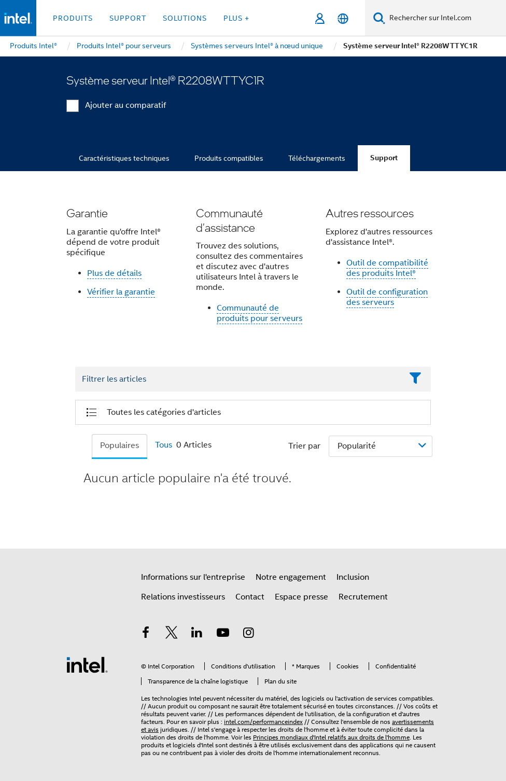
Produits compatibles (228, 158)
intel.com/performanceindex (263, 722)
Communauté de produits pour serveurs (259, 313)
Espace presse (301, 597)
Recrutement (363, 597)
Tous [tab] (163, 445)
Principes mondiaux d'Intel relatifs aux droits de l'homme (331, 737)
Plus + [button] (236, 18)
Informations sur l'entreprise (193, 577)
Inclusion (352, 577)
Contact (249, 597)
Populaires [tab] (119, 445)
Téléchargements (316, 158)
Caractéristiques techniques (124, 158)
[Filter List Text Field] (238, 379)
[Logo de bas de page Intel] (87, 664)
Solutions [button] (185, 18)
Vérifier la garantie (121, 292)
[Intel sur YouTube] (223, 634)
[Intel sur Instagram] (248, 634)
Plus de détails (114, 273)
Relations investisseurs (183, 597)
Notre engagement (291, 577)
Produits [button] (73, 18)
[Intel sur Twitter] (171, 634)
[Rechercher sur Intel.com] (445, 18)
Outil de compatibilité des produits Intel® (387, 268)
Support (384, 158)
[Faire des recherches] (379, 17)
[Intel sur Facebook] (145, 634)
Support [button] (127, 18)
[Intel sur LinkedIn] (197, 634)
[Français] (343, 18)
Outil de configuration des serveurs (387, 297)
